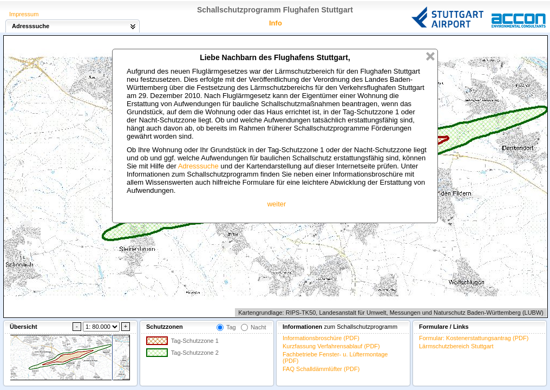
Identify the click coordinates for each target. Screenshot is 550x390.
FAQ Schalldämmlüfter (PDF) (321, 369)
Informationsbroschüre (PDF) (321, 338)
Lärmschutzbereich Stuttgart (456, 346)
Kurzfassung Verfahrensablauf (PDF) (331, 346)
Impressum (23, 14)
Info (275, 23)
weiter (276, 204)
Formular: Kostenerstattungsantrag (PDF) (473, 338)
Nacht (258, 327)
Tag (231, 327)
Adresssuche (198, 166)
